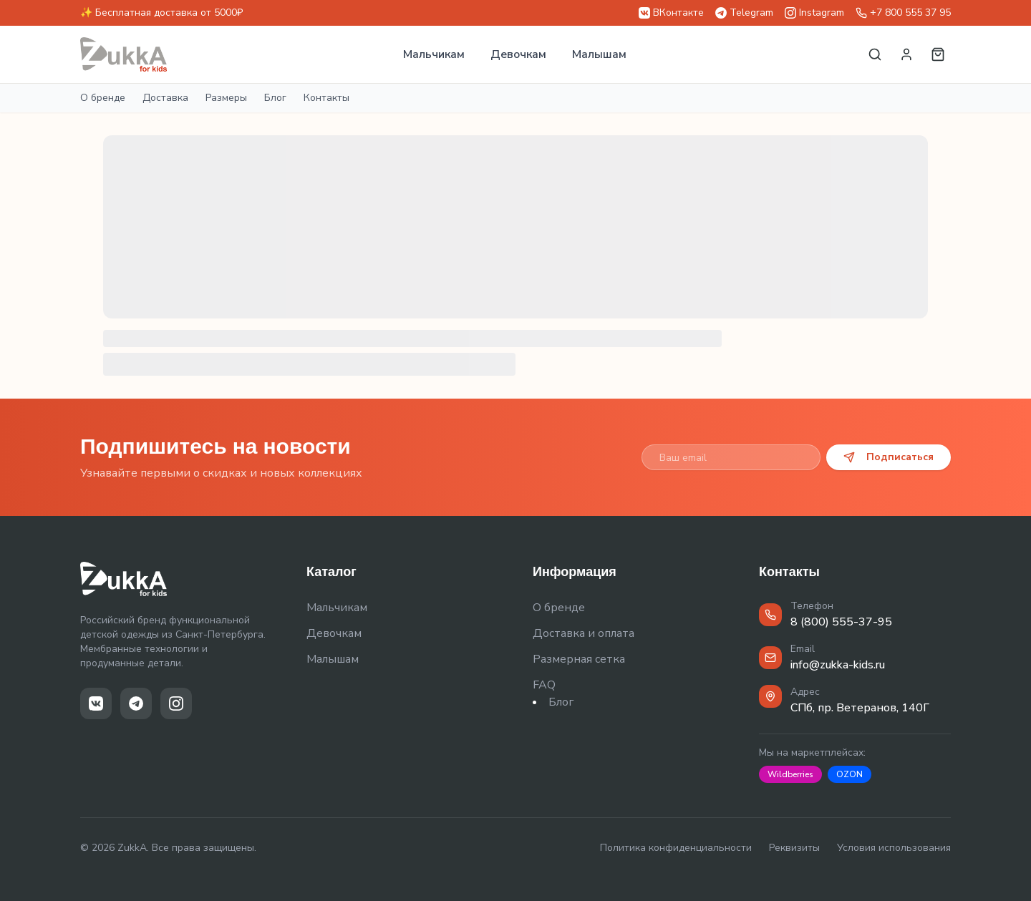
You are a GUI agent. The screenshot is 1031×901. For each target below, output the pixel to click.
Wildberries (790, 774)
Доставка (165, 97)
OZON (849, 774)
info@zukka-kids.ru (837, 665)
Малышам (599, 54)
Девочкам (518, 54)
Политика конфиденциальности (676, 847)
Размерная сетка (579, 659)
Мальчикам (434, 54)
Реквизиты (794, 847)
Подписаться (888, 457)
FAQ (544, 685)
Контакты (326, 97)
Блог (275, 97)
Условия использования (894, 847)
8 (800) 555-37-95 (841, 622)
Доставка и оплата (583, 633)
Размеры (226, 97)
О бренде (102, 97)
